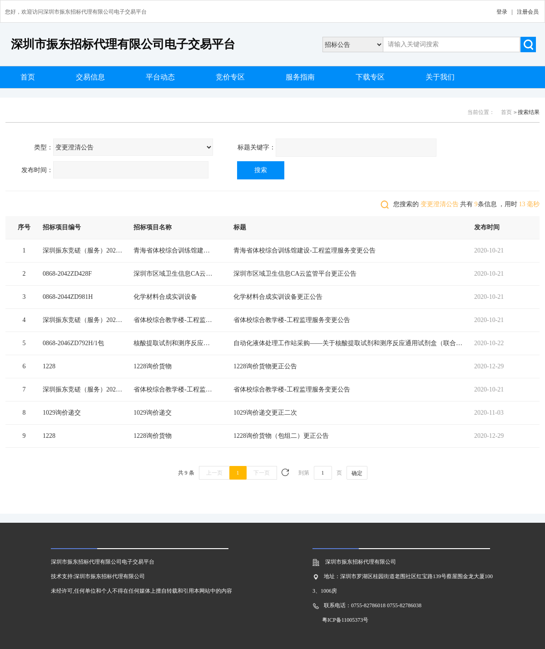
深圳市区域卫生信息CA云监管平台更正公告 (295, 273)
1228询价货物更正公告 (265, 366)
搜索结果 (529, 112)
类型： (43, 147)
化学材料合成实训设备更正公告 (277, 296)
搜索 (260, 170)
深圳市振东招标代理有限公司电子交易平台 (123, 44)
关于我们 (440, 77)
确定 (357, 473)
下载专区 (370, 77)
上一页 (214, 473)
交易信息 (90, 77)
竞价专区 (230, 77)
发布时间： (37, 170)
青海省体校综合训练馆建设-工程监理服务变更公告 (304, 250)
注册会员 (528, 12)
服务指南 (300, 77)
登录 (501, 12)
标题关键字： (257, 147)
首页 (27, 77)
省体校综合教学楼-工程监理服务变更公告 (291, 320)
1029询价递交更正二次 (265, 412)
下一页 (261, 473)
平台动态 (160, 77)
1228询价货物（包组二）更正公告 (281, 435)
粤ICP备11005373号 (345, 620)
